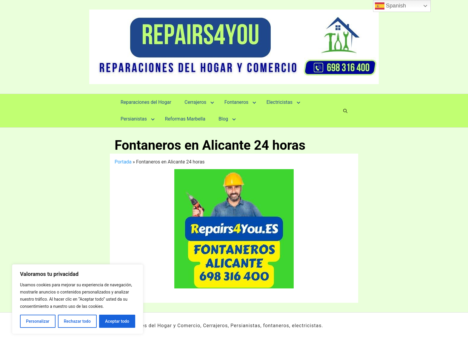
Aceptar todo (117, 321)
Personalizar (37, 321)
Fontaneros (236, 102)
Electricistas (279, 102)
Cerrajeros (195, 102)
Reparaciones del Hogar (146, 102)
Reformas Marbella (185, 119)
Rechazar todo (77, 321)
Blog (223, 119)
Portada (123, 162)
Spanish (390, 6)
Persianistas (134, 119)
